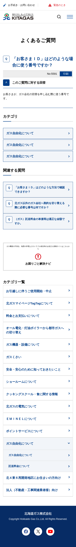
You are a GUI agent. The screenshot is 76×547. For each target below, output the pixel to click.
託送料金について (19, 466)
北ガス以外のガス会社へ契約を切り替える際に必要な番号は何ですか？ (40, 205)
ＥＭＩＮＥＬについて (21, 419)
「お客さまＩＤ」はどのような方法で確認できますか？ (40, 189)
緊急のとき (57, 5)
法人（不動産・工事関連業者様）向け (32, 490)
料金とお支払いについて (23, 315)
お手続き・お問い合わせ (19, 5)
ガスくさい (13, 357)
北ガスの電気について (21, 406)
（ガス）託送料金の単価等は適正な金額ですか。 (40, 221)
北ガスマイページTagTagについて (29, 303)
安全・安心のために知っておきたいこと (33, 369)
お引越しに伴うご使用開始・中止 (29, 291)
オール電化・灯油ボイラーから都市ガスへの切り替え (35, 330)
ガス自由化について (20, 133)
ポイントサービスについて (24, 431)
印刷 (66, 73)
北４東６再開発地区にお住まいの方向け (33, 477)
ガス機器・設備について (23, 344)
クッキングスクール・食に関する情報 (32, 394)
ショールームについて (21, 381)
